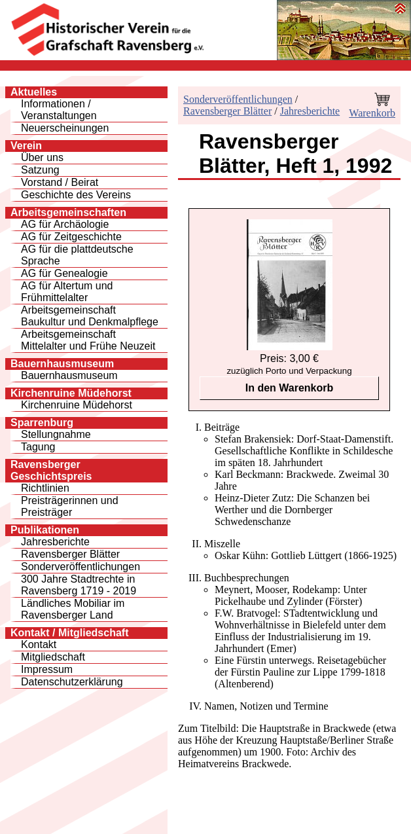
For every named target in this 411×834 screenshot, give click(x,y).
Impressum (47, 669)
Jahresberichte (55, 541)
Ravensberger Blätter (70, 554)
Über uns (42, 157)
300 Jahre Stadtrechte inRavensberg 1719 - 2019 (78, 584)
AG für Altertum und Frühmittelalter (67, 291)
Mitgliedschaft (53, 656)
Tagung (38, 446)
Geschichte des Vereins (76, 194)
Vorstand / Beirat (59, 182)
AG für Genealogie (64, 273)
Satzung (40, 169)
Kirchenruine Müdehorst (76, 404)
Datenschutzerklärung (72, 681)
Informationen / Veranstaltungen (59, 109)
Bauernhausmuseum (69, 375)
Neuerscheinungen (65, 128)
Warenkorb (372, 112)
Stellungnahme (56, 434)
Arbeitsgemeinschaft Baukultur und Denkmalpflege (89, 315)
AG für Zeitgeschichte (71, 236)
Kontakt (38, 644)
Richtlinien (45, 488)
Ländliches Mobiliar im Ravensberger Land (72, 609)
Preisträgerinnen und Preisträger (69, 506)
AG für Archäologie (65, 224)
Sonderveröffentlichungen (80, 566)
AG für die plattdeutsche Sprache (77, 255)
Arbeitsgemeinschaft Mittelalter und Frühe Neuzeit (88, 340)
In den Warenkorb (289, 387)
